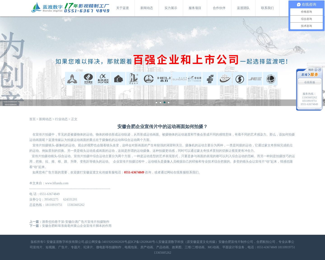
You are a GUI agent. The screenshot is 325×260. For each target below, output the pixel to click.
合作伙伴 (219, 8)
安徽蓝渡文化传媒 (95, 172)
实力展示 (171, 8)
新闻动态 (146, 8)
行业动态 (61, 119)
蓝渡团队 (243, 8)
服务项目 (195, 8)
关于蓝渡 (122, 8)
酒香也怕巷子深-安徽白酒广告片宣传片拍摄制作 (75, 221)
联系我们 (267, 8)
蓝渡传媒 (54, 140)
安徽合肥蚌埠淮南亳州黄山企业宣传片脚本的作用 (76, 226)
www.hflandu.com (56, 183)
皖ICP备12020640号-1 (143, 242)
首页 (32, 119)
